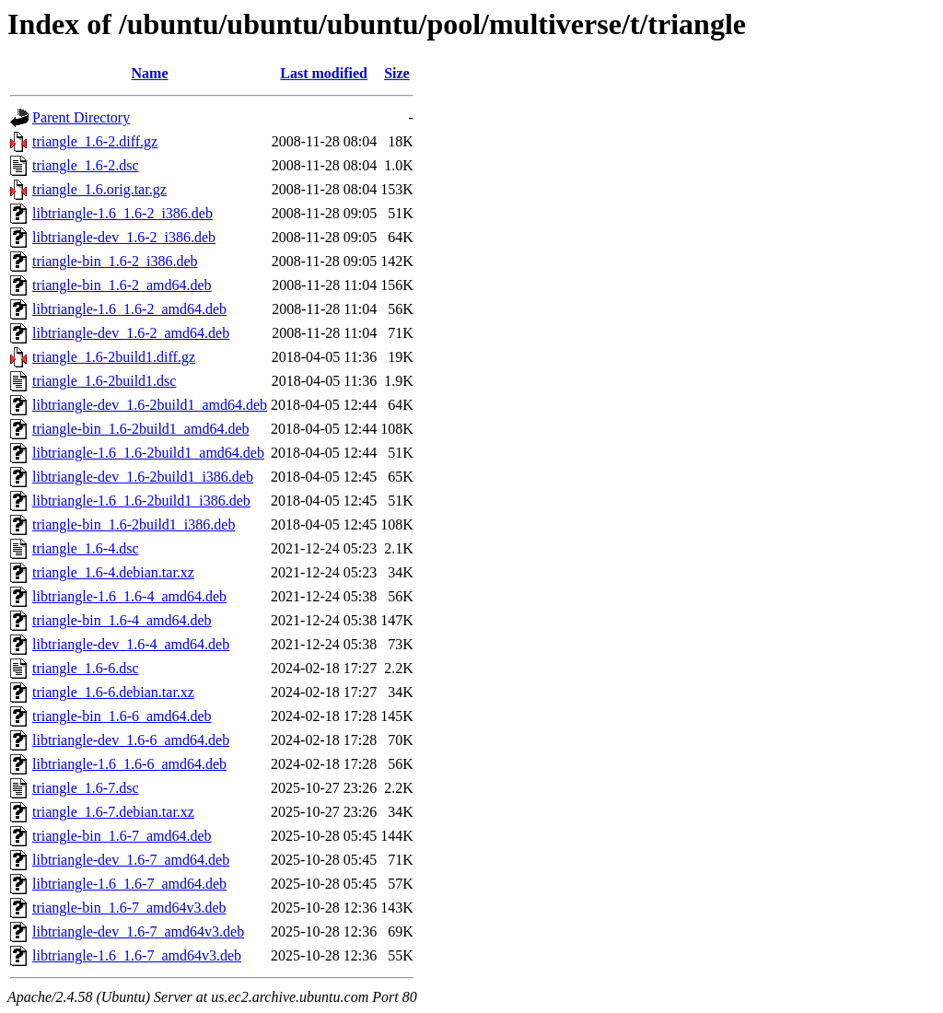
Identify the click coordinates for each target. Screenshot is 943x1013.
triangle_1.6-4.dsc (85, 548)
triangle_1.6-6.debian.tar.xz (113, 692)
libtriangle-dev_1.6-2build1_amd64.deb (149, 405)
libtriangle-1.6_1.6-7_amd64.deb (129, 883)
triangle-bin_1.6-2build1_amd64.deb (141, 429)
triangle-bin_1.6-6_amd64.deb (122, 716)
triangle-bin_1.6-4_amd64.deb (122, 620)
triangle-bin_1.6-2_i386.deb (115, 261)
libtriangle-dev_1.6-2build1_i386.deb (142, 476)
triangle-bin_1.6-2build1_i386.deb (133, 524)
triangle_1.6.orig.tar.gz (99, 189)
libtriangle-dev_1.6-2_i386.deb (123, 237)
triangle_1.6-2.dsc (85, 165)
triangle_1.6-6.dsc (85, 668)
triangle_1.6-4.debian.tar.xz (113, 572)
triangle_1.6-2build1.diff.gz (113, 357)
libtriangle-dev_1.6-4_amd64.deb (130, 644)
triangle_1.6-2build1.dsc (104, 381)
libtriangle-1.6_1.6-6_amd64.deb (129, 764)
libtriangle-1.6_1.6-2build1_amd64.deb (148, 452)
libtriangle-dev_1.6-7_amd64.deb (130, 859)
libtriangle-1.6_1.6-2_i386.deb (122, 213)
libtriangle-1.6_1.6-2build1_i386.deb (141, 500)
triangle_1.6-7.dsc (85, 788)
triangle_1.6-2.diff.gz (94, 141)
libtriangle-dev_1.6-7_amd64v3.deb (138, 931)
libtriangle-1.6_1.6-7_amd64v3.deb (136, 955)
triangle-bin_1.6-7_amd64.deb (122, 836)
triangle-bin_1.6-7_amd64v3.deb (129, 907)
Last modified (323, 73)
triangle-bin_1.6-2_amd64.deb (122, 285)
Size (397, 73)
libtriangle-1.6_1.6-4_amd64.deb (129, 596)
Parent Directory (81, 117)
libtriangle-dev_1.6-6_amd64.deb (130, 740)
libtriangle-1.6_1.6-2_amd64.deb (129, 309)
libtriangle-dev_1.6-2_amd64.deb (130, 333)
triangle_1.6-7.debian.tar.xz (113, 812)
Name (150, 73)
